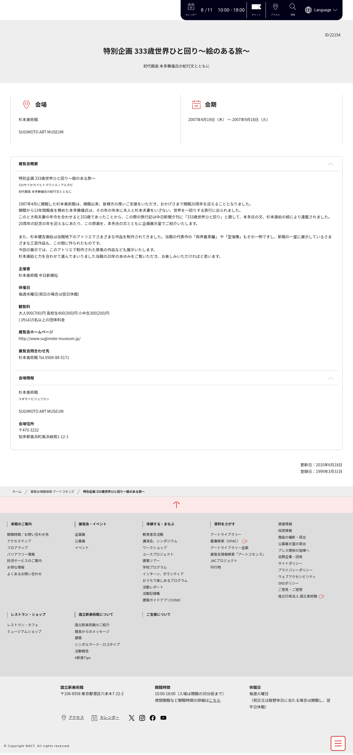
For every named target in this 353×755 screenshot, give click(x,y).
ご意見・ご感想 (290, 589)
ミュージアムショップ (24, 631)
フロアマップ (17, 547)
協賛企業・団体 (290, 556)
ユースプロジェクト (158, 554)
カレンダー (109, 717)
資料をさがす (224, 523)
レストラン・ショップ (28, 614)
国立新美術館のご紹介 (92, 624)
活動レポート (153, 587)
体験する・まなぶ (160, 523)
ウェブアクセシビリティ (297, 576)
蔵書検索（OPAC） (229, 541)
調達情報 (285, 523)
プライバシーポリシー (295, 569)
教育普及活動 (153, 534)
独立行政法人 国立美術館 (301, 596)
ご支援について (158, 614)
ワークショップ (155, 547)
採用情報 (285, 530)
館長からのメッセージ (92, 631)
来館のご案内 (21, 523)
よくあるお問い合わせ (24, 573)
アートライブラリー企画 (229, 547)
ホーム (17, 491)
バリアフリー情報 (21, 554)
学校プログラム (155, 567)
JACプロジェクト (223, 560)
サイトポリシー (290, 563)
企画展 (80, 534)
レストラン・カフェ (22, 624)
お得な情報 (16, 567)
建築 (78, 637)
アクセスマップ (19, 541)
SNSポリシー (288, 583)
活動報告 (82, 651)
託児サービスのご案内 (24, 560)
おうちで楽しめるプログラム (165, 580)
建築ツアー (151, 560)
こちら (214, 700)
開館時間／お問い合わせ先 (28, 534)
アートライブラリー (226, 534)
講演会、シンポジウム (160, 541)
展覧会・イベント (92, 523)
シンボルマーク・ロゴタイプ (97, 644)
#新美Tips (82, 657)
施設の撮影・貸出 (292, 537)
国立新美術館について (96, 614)
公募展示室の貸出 (292, 543)
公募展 (80, 541)
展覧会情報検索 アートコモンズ (52, 491)
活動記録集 (151, 593)
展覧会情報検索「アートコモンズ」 (238, 554)
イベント (82, 547)
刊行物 (215, 567)
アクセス (76, 717)
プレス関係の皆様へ (293, 550)
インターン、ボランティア (163, 573)
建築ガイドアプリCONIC (162, 600)
